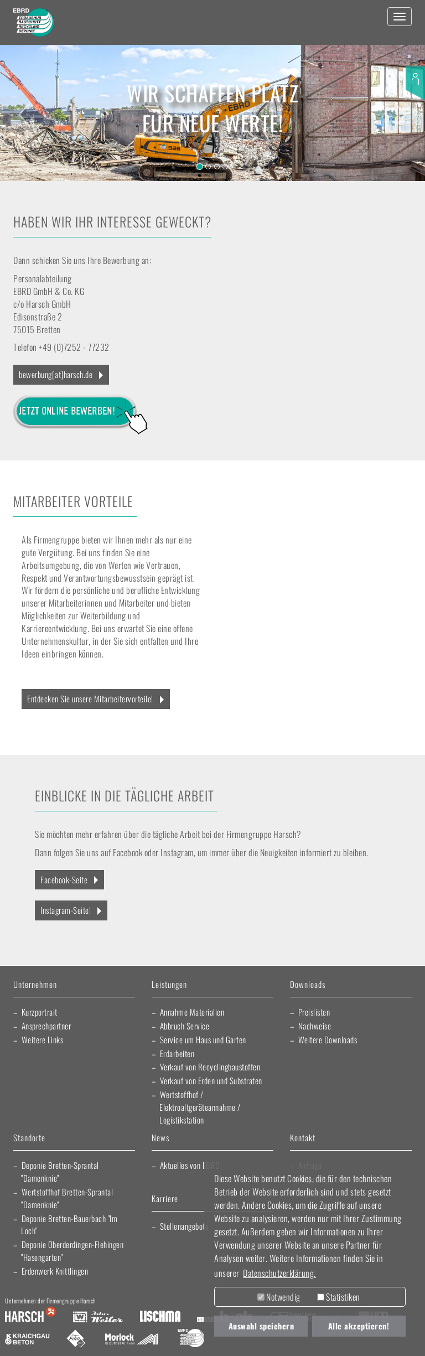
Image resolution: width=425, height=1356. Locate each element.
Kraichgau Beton (27, 1339)
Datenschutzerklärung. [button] (279, 1273)
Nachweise (314, 1025)
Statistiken (338, 1296)
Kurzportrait (40, 1012)
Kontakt (302, 1138)
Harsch (30, 1317)
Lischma (159, 1317)
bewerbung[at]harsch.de (55, 374)
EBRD (191, 1339)
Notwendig (278, 1296)
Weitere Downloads (327, 1039)
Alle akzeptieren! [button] (359, 1326)
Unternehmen (35, 985)
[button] (21, 108)
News (160, 1138)
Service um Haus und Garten (203, 1039)
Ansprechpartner (46, 1025)
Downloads (307, 985)
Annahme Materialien (192, 1012)
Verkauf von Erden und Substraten (211, 1080)
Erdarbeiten (177, 1053)
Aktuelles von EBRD (190, 1165)
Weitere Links (43, 1039)
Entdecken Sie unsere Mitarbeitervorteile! (90, 698)
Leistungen (169, 985)
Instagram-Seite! (65, 910)
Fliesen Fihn (76, 1339)
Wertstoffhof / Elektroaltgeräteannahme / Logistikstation (200, 1107)
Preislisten (314, 1012)
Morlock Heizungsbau (131, 1339)
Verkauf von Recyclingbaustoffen (210, 1066)
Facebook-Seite (63, 879)
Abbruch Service (185, 1025)
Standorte (29, 1138)
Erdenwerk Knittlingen (55, 1271)
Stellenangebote (184, 1226)
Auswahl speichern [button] (261, 1326)
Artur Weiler (97, 1317)
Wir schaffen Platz (212, 92)
